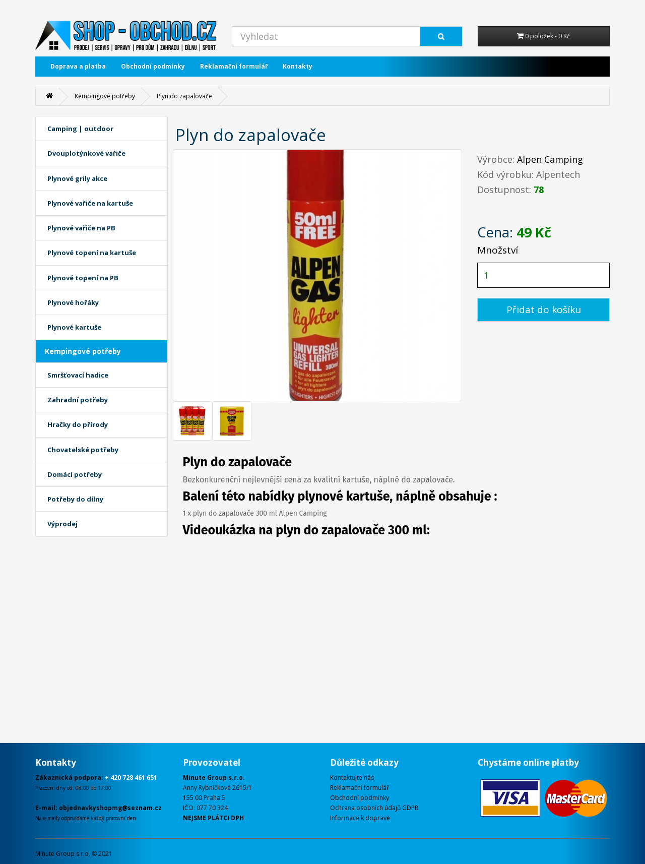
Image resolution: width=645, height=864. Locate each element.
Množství (497, 250)
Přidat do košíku (543, 309)
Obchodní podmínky (153, 66)
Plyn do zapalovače (184, 96)
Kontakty (297, 66)
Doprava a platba (78, 66)
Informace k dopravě (360, 818)
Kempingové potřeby (105, 96)
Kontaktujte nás (352, 777)
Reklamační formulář (234, 66)
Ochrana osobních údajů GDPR (374, 808)
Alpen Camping (550, 159)
